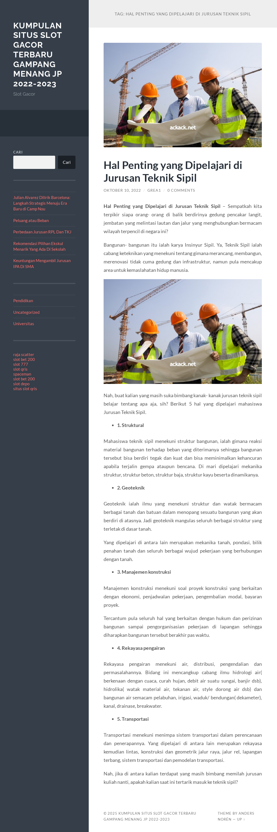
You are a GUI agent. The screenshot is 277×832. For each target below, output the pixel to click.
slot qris (20, 369)
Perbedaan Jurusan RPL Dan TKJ (42, 231)
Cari (18, 152)
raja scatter (23, 354)
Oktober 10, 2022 (122, 190)
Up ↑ (241, 819)
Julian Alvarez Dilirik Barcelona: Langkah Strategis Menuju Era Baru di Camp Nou (41, 203)
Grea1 (154, 190)
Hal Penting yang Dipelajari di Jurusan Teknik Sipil (173, 171)
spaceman (22, 373)
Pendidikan (23, 300)
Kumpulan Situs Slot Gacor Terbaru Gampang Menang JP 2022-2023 (37, 54)
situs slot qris (25, 388)
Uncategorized (26, 312)
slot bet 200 (24, 359)
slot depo (21, 383)
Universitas (23, 323)
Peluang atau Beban (31, 220)
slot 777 (20, 364)
